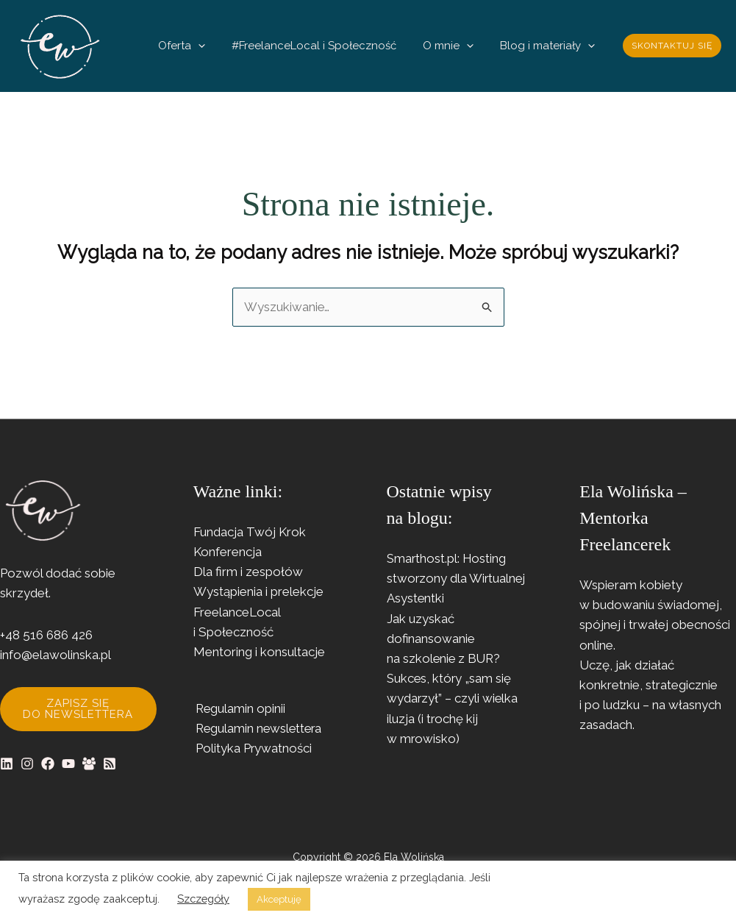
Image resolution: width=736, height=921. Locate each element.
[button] (250, 45)
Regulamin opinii (239, 709)
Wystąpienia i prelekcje (258, 592)
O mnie (470, 45)
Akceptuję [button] (279, 899)
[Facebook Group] (89, 764)
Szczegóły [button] (203, 898)
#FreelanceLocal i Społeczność (350, 45)
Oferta (233, 45)
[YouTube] (68, 764)
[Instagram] (27, 764)
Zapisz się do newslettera (78, 709)
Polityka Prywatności (251, 749)
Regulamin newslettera (258, 729)
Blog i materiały (554, 45)
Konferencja (227, 552)
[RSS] (109, 764)
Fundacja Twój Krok (249, 531)
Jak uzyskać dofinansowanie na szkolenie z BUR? (445, 638)
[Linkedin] (6, 764)
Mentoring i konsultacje (259, 651)
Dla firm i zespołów (248, 572)
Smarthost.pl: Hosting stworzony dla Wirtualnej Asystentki (457, 578)
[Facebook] (47, 764)
